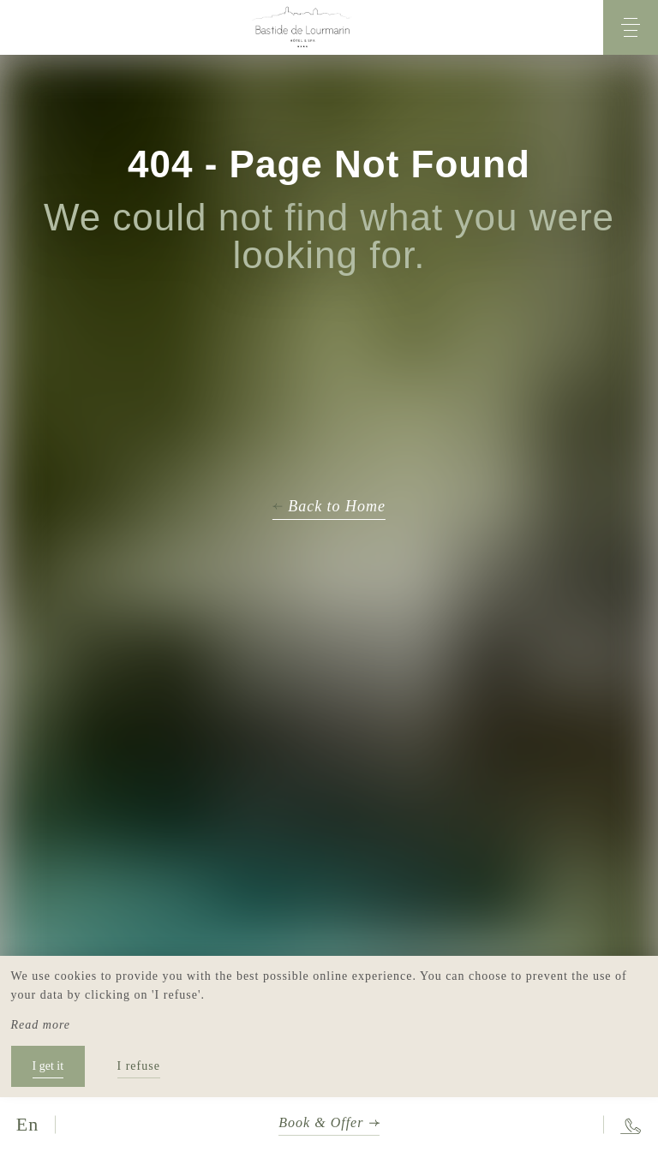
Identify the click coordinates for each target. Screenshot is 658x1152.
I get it (48, 1065)
